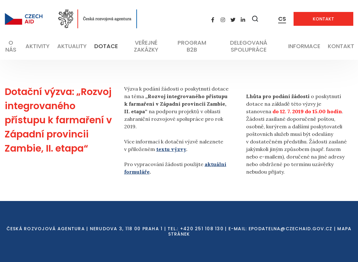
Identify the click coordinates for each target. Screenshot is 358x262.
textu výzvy (171, 149)
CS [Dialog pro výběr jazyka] (282, 19)
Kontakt (323, 19)
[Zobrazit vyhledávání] (255, 19)
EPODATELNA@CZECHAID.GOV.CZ (291, 229)
